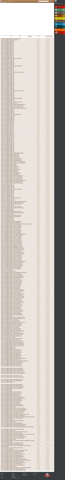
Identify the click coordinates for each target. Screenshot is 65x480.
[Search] (43, 1)
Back (13, 1)
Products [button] (9, 1)
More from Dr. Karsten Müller (49, 36)
